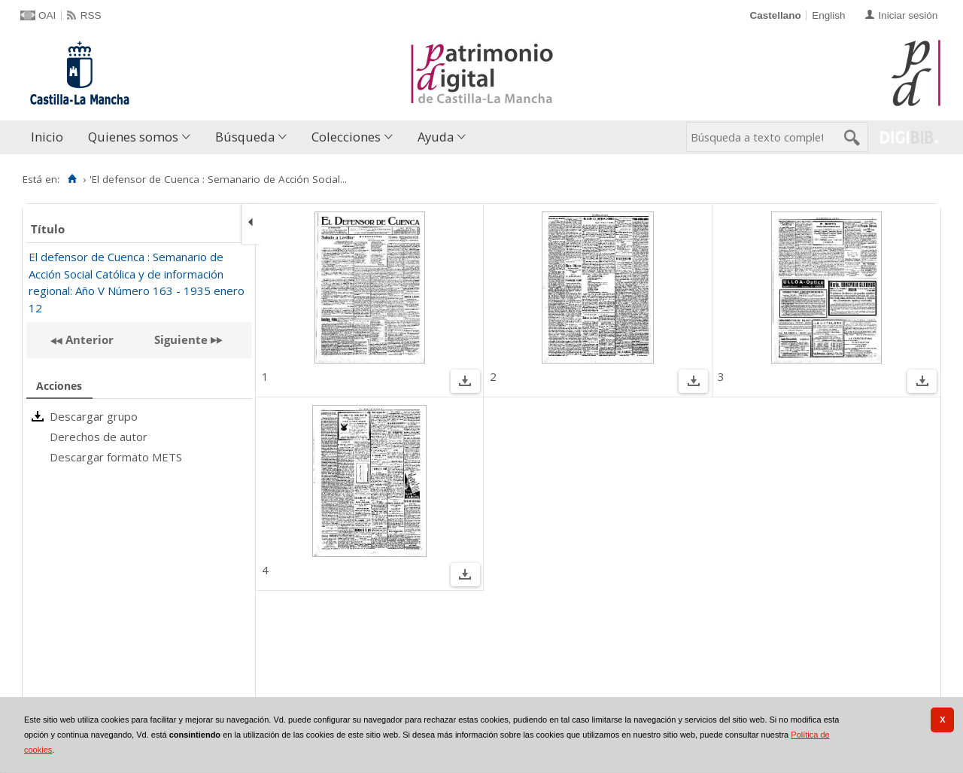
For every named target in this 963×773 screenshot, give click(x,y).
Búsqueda (245, 136)
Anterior (88, 339)
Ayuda (436, 136)
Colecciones (346, 136)
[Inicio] (71, 179)
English (828, 15)
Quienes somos (133, 136)
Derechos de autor (98, 436)
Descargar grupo (94, 416)
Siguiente (181, 339)
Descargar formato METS (116, 456)
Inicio (47, 136)
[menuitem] (50, 137)
